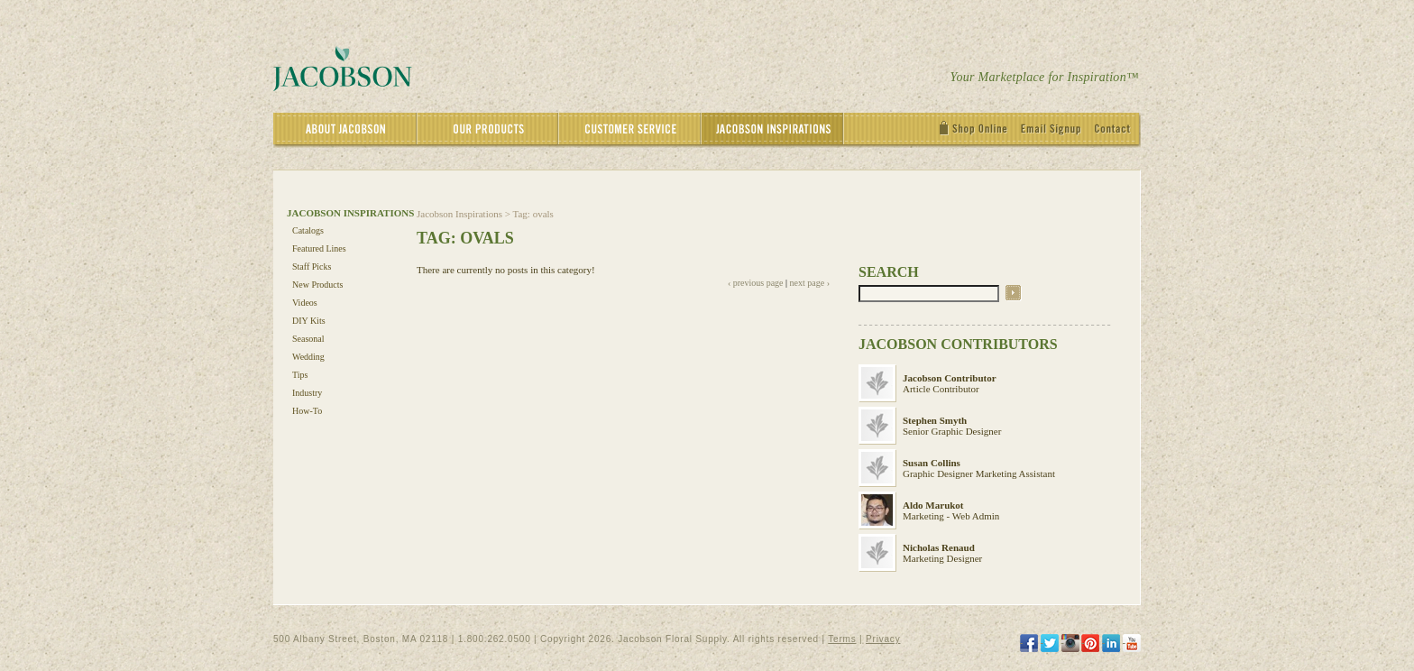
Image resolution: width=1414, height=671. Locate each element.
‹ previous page (756, 283)
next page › (810, 283)
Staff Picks (311, 266)
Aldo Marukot (933, 505)
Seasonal (308, 339)
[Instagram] (1070, 643)
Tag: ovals (533, 213)
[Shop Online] (977, 130)
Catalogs (308, 230)
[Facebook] (1029, 643)
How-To (307, 411)
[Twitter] (1050, 643)
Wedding (308, 357)
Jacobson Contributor (949, 377)
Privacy (883, 639)
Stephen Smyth (935, 420)
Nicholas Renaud (939, 547)
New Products (317, 285)
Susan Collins (931, 462)
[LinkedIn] (1111, 643)
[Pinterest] (1090, 643)
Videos (304, 303)
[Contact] (1117, 130)
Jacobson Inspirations (459, 213)
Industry (307, 393)
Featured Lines (319, 248)
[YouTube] (1132, 643)
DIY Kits (309, 321)
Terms (842, 639)
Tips (300, 375)
